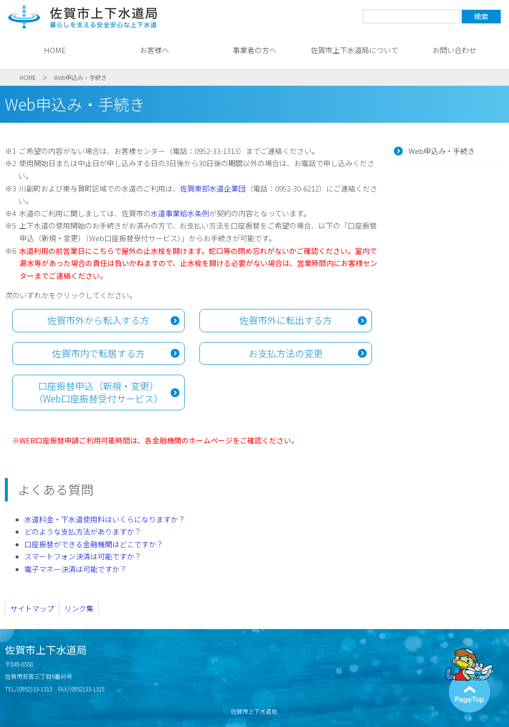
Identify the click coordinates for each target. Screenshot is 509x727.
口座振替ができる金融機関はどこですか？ (93, 544)
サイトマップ (32, 608)
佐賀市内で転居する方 (98, 353)
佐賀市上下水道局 (83, 17)
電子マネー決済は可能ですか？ (75, 569)
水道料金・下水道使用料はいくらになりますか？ (104, 519)
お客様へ (154, 50)
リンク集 (79, 608)
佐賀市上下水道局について (354, 50)
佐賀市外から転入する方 (98, 320)
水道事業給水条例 (180, 213)
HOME (55, 50)
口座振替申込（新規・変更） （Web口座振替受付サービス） (98, 392)
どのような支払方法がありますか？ (82, 531)
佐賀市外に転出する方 (285, 320)
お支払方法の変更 (286, 353)
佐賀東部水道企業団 (213, 188)
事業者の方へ (254, 50)
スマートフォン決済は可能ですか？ (82, 556)
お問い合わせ (454, 50)
